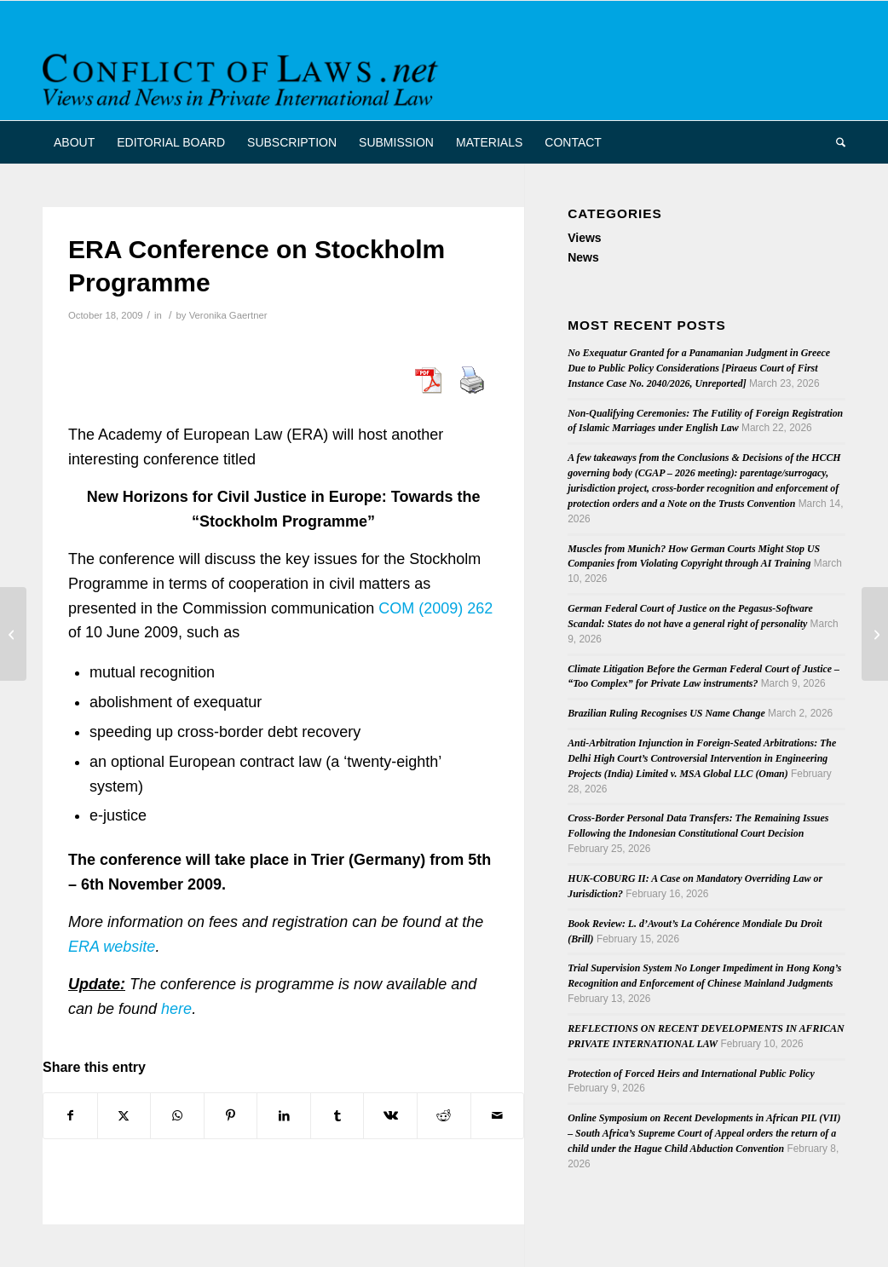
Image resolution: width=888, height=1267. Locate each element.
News (583, 257)
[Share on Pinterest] (231, 1115)
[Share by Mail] (497, 1115)
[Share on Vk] (390, 1115)
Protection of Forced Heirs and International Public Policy (691, 1074)
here (176, 1008)
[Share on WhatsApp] (177, 1115)
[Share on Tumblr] (337, 1115)
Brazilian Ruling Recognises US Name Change (666, 713)
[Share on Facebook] (70, 1115)
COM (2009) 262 (435, 608)
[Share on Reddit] (444, 1115)
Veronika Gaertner (228, 315)
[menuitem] (74, 142)
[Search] (835, 142)
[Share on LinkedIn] (283, 1115)
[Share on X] (124, 1115)
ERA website (111, 946)
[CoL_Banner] (243, 75)
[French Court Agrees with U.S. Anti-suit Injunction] (875, 634)
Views (584, 238)
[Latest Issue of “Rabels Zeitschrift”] (13, 634)
